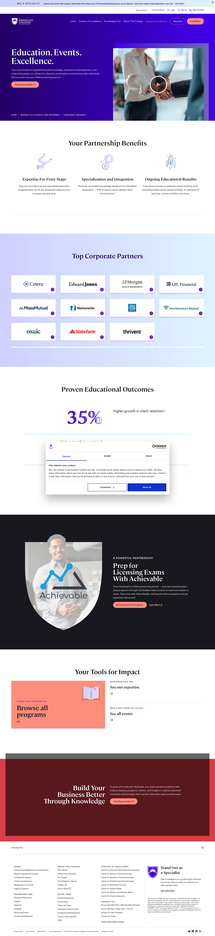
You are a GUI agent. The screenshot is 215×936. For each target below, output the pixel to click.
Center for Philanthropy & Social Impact (117, 881)
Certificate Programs (22, 877)
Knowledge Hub (23, 894)
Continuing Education (23, 881)
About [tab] (149, 456)
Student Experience (65, 898)
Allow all (147, 487)
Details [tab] (107, 456)
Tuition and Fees (64, 905)
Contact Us (108, 902)
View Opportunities (25, 84)
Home (14, 115)
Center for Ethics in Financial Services (116, 874)
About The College (68, 867)
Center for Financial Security (113, 896)
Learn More (179, 3)
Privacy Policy (18, 931)
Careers (60, 885)
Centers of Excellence (115, 867)
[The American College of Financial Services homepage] (22, 21)
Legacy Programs (21, 889)
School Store (63, 889)
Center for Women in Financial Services (117, 877)
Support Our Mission (156, 21)
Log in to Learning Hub (66, 916)
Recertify (178, 21)
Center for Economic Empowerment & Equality (120, 870)
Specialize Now (168, 890)
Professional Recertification (68, 913)
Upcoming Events (21, 912)
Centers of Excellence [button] (90, 21)
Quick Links (141, 10)
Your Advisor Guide (112, 922)
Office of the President (66, 874)
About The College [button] (133, 21)
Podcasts (18, 909)
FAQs (59, 920)
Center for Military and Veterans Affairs (117, 892)
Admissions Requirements (68, 909)
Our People (62, 877)
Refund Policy (41, 931)
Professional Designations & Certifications (31, 870)
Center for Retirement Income (113, 885)
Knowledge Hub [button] (112, 21)
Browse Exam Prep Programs (130, 605)
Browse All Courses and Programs (40, 115)
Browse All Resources (23, 898)
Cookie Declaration (55, 931)
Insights (17, 901)
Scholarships (62, 902)
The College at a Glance (67, 881)
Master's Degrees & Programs (26, 874)
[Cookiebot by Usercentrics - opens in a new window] (154, 447)
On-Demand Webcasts (23, 916)
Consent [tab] (66, 456)
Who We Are (62, 870)
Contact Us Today (108, 916)
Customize (107, 487)
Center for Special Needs (111, 889)
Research (18, 905)
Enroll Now (195, 21)
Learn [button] (73, 21)
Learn (17, 867)
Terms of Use (30, 931)
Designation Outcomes (23, 885)
